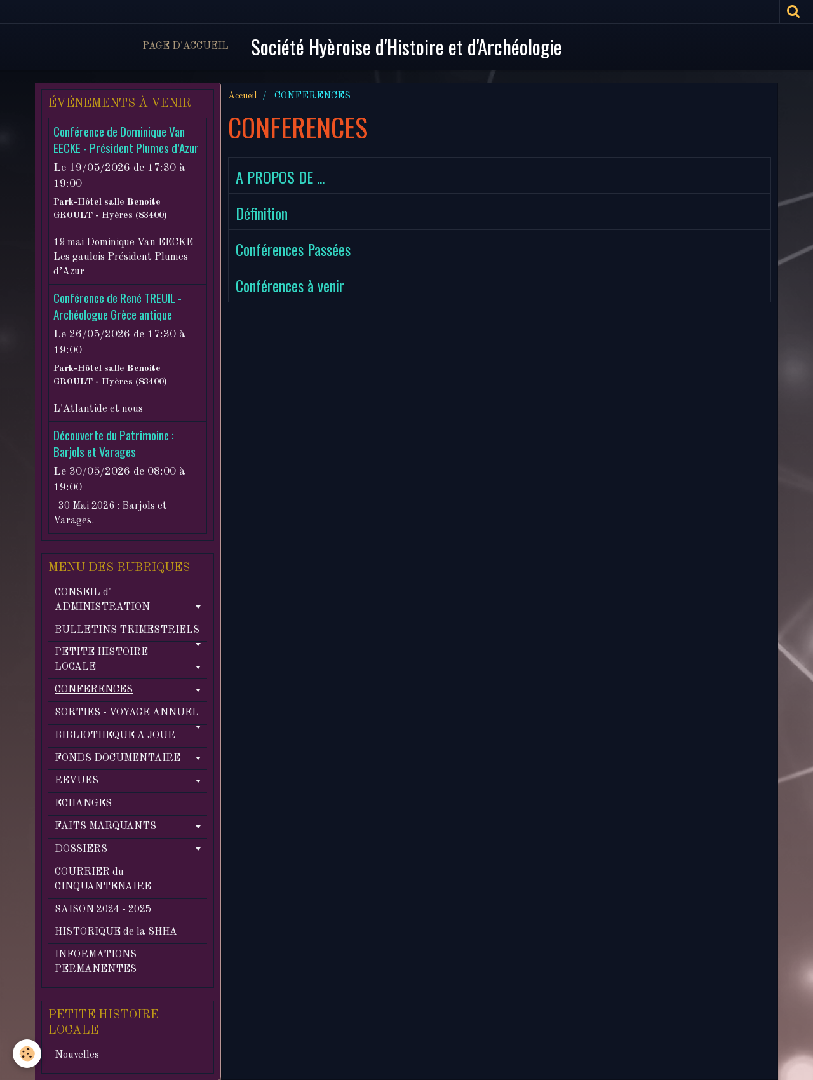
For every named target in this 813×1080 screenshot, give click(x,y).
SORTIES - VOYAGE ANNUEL (127, 713)
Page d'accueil (185, 46)
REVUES (76, 781)
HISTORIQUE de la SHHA (116, 932)
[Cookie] (27, 1053)
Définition (262, 212)
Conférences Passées (293, 249)
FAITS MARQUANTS (105, 826)
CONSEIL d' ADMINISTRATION (102, 600)
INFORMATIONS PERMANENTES (96, 962)
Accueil (242, 95)
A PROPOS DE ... (280, 176)
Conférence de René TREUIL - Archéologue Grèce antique (117, 305)
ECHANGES (83, 804)
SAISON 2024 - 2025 (103, 910)
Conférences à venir (290, 285)
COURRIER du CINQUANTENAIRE (103, 879)
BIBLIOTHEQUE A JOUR (115, 736)
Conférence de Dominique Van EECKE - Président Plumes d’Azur (126, 139)
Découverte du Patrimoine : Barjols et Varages (113, 443)
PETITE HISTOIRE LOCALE (101, 659)
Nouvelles (77, 1055)
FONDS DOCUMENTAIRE (117, 758)
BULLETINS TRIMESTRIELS (127, 630)
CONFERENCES (94, 690)
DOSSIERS (81, 849)
